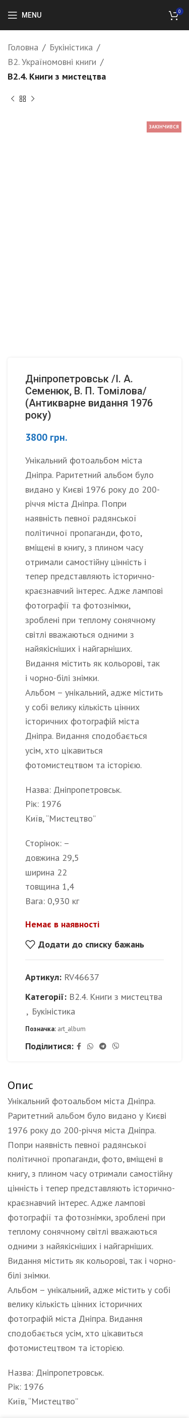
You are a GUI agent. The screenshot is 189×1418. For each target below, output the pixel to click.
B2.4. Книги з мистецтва (57, 76)
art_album (71, 1028)
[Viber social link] (115, 1046)
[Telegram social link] (102, 1046)
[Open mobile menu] (24, 15)
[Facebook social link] (79, 1046)
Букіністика (71, 47)
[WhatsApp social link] (90, 1046)
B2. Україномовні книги (52, 61)
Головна (23, 47)
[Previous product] (13, 99)
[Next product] (33, 99)
